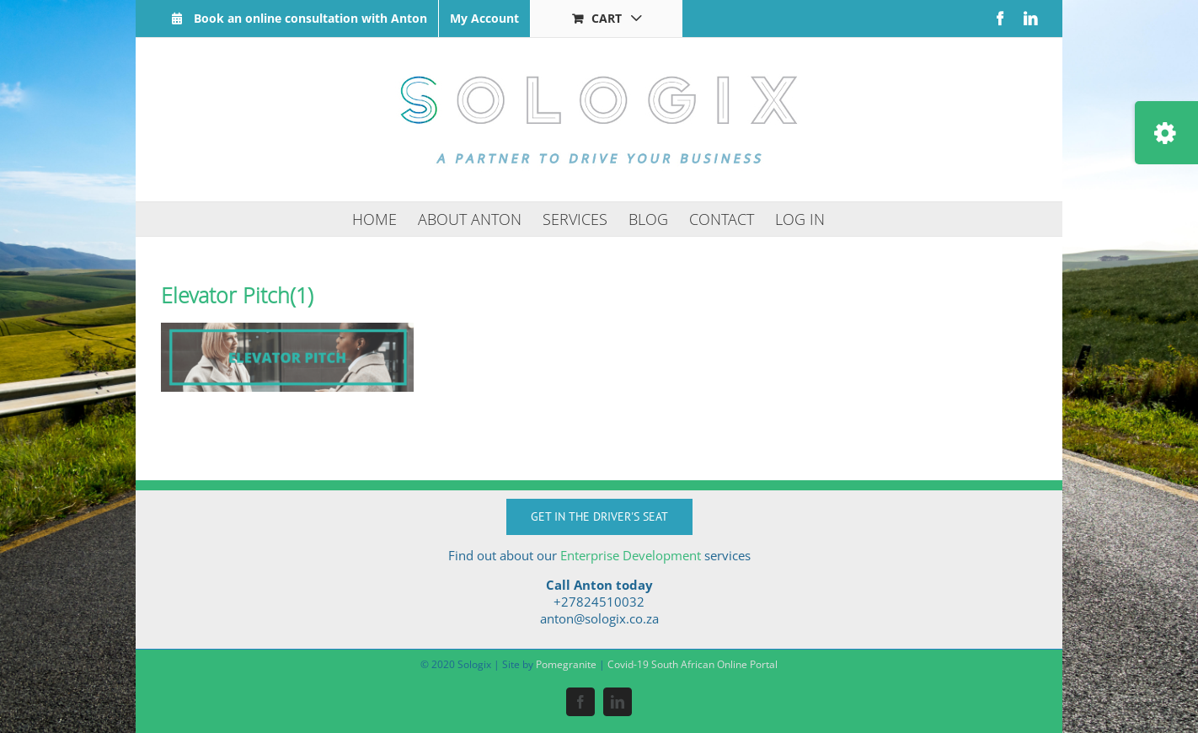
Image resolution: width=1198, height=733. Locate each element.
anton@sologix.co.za (599, 618)
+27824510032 (599, 601)
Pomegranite (566, 664)
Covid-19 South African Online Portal (692, 664)
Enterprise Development (630, 555)
